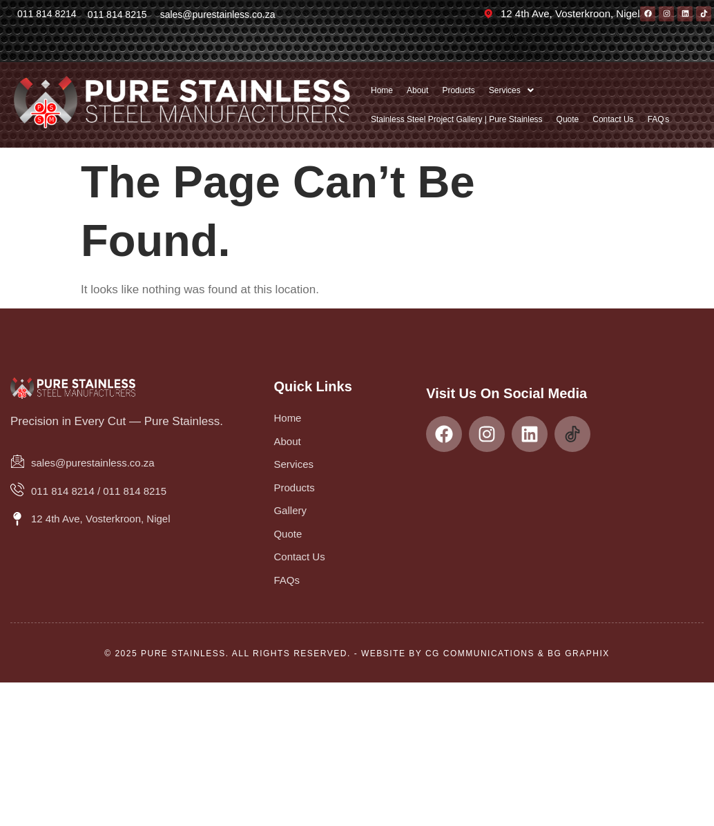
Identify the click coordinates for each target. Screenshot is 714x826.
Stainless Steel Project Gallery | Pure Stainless (457, 119)
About (417, 90)
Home (382, 90)
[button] (511, 90)
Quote (568, 119)
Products (458, 90)
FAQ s (659, 119)
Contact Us (612, 119)
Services (511, 90)
